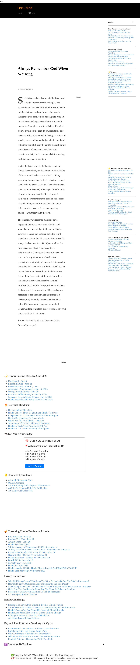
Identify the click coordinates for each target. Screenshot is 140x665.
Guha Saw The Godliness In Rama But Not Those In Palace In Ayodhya (41, 589)
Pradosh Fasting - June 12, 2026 (23, 386)
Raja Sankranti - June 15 (19, 536)
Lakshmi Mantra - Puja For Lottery (119, 181)
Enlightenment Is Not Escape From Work (27, 631)
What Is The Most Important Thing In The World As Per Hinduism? (120, 92)
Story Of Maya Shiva (115, 222)
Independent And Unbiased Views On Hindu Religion (33, 415)
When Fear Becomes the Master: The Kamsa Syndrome (34, 636)
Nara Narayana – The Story (117, 65)
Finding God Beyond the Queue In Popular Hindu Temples (35, 605)
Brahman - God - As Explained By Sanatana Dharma (119, 270)
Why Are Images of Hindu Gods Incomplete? (29, 633)
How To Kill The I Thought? (117, 30)
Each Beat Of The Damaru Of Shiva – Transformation (33, 628)
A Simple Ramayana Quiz (20, 480)
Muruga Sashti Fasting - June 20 (23, 391)
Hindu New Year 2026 (18, 544)
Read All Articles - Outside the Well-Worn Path (30, 639)
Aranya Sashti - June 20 (19, 541)
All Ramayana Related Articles (22, 594)
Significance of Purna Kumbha (118, 56)
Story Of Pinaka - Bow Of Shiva (118, 227)
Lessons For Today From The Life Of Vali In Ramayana (34, 591)
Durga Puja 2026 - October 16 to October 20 (29, 557)
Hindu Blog (25, 8)
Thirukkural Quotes (114, 250)
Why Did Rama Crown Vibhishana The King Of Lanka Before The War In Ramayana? (48, 581)
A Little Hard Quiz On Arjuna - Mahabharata (29, 485)
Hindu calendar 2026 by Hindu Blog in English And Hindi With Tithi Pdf (42, 568)
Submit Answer (34, 466)
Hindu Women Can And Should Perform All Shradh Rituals (36, 610)
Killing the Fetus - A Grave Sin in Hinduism (28, 615)
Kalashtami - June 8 (17, 381)
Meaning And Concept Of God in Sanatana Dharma (118, 261)
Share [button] (79, 97)
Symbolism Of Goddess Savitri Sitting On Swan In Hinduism (120, 74)
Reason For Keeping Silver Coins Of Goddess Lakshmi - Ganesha (119, 178)
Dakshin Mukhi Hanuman (116, 62)
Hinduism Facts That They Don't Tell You (27, 426)
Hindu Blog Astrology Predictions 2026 (26, 570)
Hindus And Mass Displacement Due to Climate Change (34, 612)
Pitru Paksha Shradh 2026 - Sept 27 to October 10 (31, 552)
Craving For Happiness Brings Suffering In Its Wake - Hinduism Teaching (121, 85)
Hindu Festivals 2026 (18, 565)
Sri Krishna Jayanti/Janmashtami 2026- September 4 (32, 547)
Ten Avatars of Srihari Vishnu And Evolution (29, 423)
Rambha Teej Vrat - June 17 (21, 539)
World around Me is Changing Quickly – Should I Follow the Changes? (121, 213)
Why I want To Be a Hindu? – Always (26, 420)
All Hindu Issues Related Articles (23, 618)
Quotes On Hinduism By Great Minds (26, 418)
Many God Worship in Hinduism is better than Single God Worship (121, 207)
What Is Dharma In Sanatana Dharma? (120, 258)
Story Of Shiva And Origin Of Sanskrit (120, 224)
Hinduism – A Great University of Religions (28, 428)
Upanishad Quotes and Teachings (118, 239)
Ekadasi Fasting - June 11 (20, 383)
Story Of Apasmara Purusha (117, 226)
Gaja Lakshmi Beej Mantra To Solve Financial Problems (119, 183)
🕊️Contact (30, 13)
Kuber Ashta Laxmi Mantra (117, 189)
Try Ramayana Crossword (20, 490)
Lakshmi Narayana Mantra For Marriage (121, 188)
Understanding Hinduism (20, 410)
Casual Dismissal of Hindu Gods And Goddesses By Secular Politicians (41, 607)
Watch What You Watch (115, 210)
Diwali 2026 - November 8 (20, 560)
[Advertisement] (54, 34)
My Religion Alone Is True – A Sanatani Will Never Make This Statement (120, 264)
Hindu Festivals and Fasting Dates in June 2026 (30, 399)
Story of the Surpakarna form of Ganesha (121, 55)
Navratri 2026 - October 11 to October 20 (27, 555)
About (19, 13)
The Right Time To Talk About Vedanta (120, 36)
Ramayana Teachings (115, 241)
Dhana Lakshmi (113, 186)
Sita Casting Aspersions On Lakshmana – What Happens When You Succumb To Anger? (49, 586)
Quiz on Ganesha (16, 483)
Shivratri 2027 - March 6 (19, 563)
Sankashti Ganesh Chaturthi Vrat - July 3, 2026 (30, 397)
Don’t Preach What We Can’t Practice (120, 201)
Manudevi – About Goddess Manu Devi (120, 63)
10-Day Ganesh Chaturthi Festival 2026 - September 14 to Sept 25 (39, 549)
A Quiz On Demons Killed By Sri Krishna (28, 488)
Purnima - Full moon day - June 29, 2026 (27, 394)
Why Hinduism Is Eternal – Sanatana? (120, 267)
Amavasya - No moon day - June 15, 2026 (28, 389)
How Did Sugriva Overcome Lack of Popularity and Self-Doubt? (38, 584)
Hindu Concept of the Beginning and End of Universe (33, 412)
